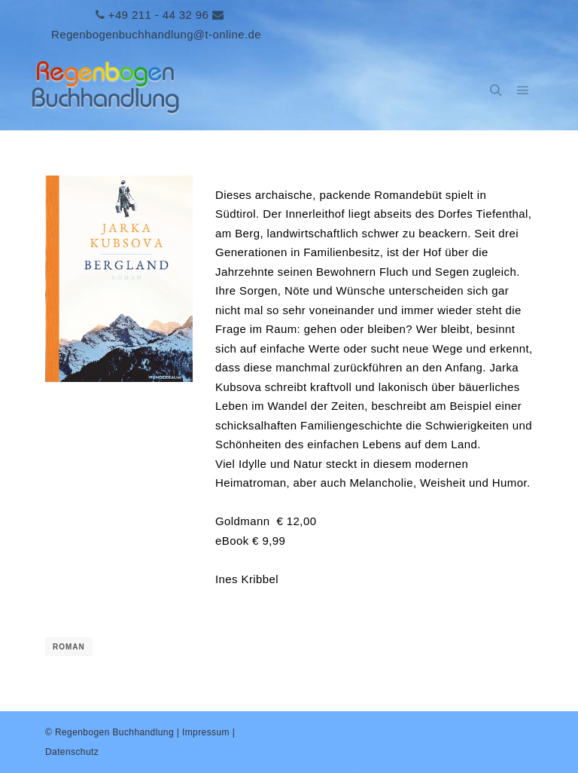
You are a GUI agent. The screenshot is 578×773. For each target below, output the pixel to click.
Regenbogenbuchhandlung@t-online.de (156, 34)
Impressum (206, 732)
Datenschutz (72, 752)
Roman (69, 647)
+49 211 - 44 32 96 (158, 14)
